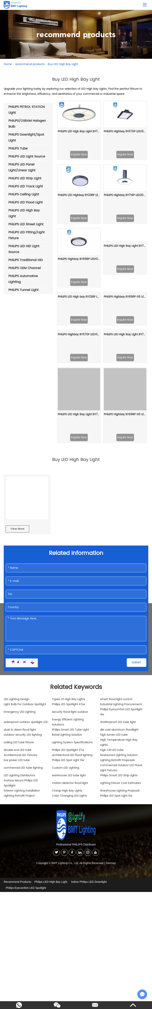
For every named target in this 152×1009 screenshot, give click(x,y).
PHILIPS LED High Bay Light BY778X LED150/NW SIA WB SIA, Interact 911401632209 (125, 282)
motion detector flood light (70, 731)
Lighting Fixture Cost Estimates (120, 731)
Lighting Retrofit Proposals (117, 708)
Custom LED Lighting (65, 715)
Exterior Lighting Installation (22, 738)
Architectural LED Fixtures (20, 703)
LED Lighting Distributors (19, 723)
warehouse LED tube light (69, 723)
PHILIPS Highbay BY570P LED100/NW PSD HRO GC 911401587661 (79, 282)
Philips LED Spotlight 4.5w (68, 652)
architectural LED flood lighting (72, 703)
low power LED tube (17, 708)
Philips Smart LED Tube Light (70, 677)
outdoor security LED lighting (23, 682)
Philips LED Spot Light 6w (116, 743)
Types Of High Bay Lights (68, 647)
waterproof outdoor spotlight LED (26, 670)
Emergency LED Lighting (19, 659)
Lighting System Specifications (72, 690)
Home (8, 64)
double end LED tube (18, 698)
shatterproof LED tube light (118, 670)
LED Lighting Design (16, 647)
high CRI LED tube (112, 698)
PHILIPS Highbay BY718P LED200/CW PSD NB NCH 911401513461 (125, 169)
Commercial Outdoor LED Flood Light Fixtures (121, 715)
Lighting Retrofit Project (19, 743)
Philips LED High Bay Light (50, 829)
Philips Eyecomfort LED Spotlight (26, 835)
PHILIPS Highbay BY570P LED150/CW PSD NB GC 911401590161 (125, 131)
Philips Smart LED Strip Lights (119, 723)
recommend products (30, 64)
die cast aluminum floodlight (119, 677)
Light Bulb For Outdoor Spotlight (25, 652)
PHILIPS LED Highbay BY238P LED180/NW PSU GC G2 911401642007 (79, 169)
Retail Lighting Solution (67, 682)
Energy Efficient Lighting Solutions (68, 670)
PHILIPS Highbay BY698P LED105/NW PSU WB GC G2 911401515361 (79, 207)
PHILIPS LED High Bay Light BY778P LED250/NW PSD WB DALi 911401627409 (79, 131)
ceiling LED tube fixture (19, 690)
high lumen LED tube (114, 682)
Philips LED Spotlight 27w (68, 698)
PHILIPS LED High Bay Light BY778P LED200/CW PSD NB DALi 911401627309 (125, 207)
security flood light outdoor (70, 659)
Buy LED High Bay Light (63, 64)
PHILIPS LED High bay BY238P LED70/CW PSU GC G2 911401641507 (79, 244)
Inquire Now (79, 154)
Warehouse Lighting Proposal (119, 738)
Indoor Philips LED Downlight (89, 829)
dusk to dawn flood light (20, 677)
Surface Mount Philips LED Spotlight (21, 731)
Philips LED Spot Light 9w (68, 708)
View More (17, 476)
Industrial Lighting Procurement (121, 652)
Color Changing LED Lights (69, 743)
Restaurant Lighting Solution (119, 703)
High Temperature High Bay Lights (119, 690)
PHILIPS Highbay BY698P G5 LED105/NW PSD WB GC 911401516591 (125, 244)
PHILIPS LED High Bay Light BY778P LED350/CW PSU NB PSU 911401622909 (79, 362)
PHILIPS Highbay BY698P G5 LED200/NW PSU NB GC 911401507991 (125, 362)
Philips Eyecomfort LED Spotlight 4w (121, 660)
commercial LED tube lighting (23, 715)
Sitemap (111, 810)
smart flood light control (116, 647)
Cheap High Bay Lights (67, 738)
